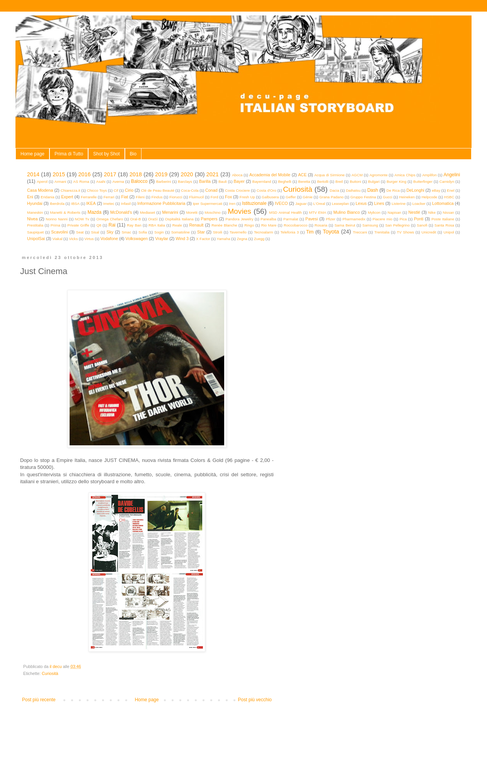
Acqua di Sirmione (329, 175)
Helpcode (430, 197)
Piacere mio (382, 219)
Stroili (217, 232)
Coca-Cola (189, 190)
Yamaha (223, 239)
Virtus (89, 239)
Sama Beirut (344, 225)
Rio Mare (269, 225)
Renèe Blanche (224, 225)
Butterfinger (423, 181)
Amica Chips (405, 175)
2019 (161, 174)
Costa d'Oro (266, 190)
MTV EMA (317, 212)
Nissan (448, 212)
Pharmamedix (353, 219)
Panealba (268, 219)
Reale (177, 225)
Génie (308, 197)
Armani (60, 181)
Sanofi (422, 225)
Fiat (124, 196)
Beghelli (284, 181)
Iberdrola (57, 203)
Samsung (370, 225)
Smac (126, 232)
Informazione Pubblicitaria (161, 203)
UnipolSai (36, 238)
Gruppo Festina (363, 197)
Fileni (140, 197)
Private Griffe (78, 225)
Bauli (222, 181)
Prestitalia (35, 225)
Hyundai (35, 203)
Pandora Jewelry (239, 219)
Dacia (334, 190)
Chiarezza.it (70, 190)
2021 (212, 174)
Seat (80, 232)
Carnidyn (446, 181)
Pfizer (330, 219)
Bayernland (261, 181)
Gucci (387, 197)
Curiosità (297, 189)
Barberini (163, 181)
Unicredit (429, 232)
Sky (109, 232)
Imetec (108, 203)
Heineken (407, 197)
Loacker (419, 203)
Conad (211, 190)
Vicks (73, 239)
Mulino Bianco (346, 212)
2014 (33, 174)
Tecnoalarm (263, 232)
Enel (450, 190)
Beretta (304, 181)
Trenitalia (382, 232)
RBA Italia (156, 225)
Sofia (142, 232)
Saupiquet (35, 232)
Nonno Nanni (57, 219)
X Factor (203, 239)
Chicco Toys (97, 190)
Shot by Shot (106, 154)
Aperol (42, 181)
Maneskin (35, 212)
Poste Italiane (442, 219)
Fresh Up (247, 197)
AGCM (357, 175)
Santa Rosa (444, 225)
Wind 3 (182, 238)
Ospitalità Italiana (179, 219)
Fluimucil (196, 197)
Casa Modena (40, 190)
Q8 (98, 225)
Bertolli (322, 181)
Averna (118, 181)
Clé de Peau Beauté (157, 190)
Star (201, 232)
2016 (84, 174)
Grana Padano (331, 197)
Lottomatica (443, 203)
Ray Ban (134, 225)
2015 (59, 174)
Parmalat (290, 219)
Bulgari (374, 181)
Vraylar (161, 238)
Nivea (32, 218)
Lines (379, 203)
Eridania (47, 197)
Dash (372, 190)
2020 (187, 174)
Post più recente (39, 699)
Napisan (394, 212)
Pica (403, 219)
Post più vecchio (255, 699)
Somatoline (180, 232)
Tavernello (238, 232)
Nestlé (415, 212)
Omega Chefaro (109, 219)
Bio (133, 154)
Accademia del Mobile (269, 174)
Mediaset (147, 212)
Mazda (94, 212)
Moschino (213, 212)
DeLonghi (415, 190)
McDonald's (121, 212)
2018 (135, 174)
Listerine (398, 203)
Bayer (239, 181)
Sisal (95, 232)
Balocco (139, 181)
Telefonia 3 (290, 232)
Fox (228, 196)
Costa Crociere (237, 190)
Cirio (129, 190)
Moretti (192, 212)
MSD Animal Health (285, 212)
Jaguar (301, 203)
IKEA (91, 203)
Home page (32, 154)
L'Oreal (319, 203)
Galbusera (270, 197)
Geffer (291, 197)
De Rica (393, 190)
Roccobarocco (295, 225)
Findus (157, 197)
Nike (432, 212)
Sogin (159, 232)
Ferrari (109, 197)
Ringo (249, 225)
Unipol (448, 232)
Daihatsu (353, 190)
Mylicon (374, 212)
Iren (232, 203)
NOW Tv (82, 219)
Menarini (170, 212)
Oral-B (135, 219)
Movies (239, 211)
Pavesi (311, 218)
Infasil (126, 203)
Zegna (242, 239)
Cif (116, 190)
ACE (302, 174)
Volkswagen (137, 238)
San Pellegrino (397, 225)
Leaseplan (340, 203)
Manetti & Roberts (65, 212)
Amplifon (429, 175)
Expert (67, 196)
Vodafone (109, 238)
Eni (30, 196)
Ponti (419, 218)
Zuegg (259, 239)
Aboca (237, 175)
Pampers (209, 218)
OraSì (153, 219)
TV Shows (405, 232)
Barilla (205, 181)
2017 (110, 174)
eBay (436, 190)
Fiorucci (175, 197)
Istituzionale (254, 203)
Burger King (396, 181)
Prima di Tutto (68, 154)
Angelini (451, 174)
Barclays (185, 181)
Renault (196, 225)
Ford (214, 197)
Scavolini (59, 232)
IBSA (75, 203)
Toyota (331, 231)
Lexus (361, 203)
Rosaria (321, 225)
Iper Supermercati (207, 203)
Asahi (101, 181)
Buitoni (355, 181)
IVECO (281, 203)
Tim (310, 232)
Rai (112, 225)
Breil (339, 181)
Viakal (57, 239)
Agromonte (379, 175)
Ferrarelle (89, 197)
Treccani (360, 232)
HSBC (449, 197)
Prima (55, 225)
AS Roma (81, 181)
